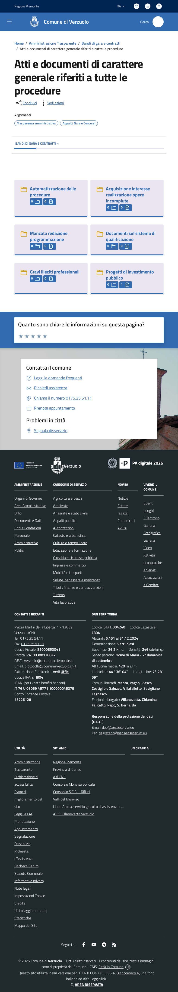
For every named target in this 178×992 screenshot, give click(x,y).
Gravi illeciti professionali (54, 271)
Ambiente (60, 505)
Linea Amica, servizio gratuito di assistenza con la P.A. (94, 806)
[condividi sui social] (26, 103)
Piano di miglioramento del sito (28, 799)
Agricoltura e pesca (67, 498)
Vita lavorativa (64, 602)
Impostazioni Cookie (29, 895)
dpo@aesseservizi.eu (118, 727)
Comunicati (126, 520)
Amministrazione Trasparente (52, 43)
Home (19, 43)
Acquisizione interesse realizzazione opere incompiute (128, 194)
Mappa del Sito (25, 925)
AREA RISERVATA (86, 984)
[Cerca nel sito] (158, 21)
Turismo (59, 595)
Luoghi (148, 510)
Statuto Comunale (28, 873)
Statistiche (22, 918)
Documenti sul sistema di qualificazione (131, 236)
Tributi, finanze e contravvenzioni (78, 587)
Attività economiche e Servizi (152, 562)
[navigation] (9, 21)
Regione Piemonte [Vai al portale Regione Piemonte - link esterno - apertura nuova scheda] (26, 6)
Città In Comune (111, 966)
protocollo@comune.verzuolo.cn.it (50, 666)
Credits (19, 903)
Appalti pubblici (64, 520)
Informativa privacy (29, 881)
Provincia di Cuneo (67, 769)
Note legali (22, 888)
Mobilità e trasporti (67, 572)
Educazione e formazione (72, 550)
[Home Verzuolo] (57, 22)
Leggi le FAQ (24, 814)
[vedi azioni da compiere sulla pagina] (52, 103)
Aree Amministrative (30, 505)
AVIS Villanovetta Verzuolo (73, 814)
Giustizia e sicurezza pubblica (75, 557)
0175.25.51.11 (31, 638)
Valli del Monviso (66, 799)
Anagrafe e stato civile (70, 513)
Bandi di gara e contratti (101, 43)
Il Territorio (151, 518)
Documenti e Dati (27, 520)
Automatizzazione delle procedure (53, 191)
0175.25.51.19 (32, 644)
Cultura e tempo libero (70, 543)
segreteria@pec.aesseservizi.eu (123, 733)
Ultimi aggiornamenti (30, 910)
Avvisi (122, 528)
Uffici (18, 513)
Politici (19, 550)
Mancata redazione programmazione (48, 236)
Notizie (123, 498)
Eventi (148, 503)
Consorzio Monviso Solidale (74, 784)
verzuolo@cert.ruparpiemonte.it (48, 660)
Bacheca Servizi (26, 866)
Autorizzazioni (63, 528)
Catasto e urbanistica (69, 535)
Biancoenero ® (128, 973)
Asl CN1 (59, 777)
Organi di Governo (28, 498)
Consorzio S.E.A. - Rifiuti (71, 791)
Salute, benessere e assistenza (76, 580)
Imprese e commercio (69, 565)
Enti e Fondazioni (27, 528)
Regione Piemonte (67, 762)
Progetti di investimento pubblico (130, 274)
